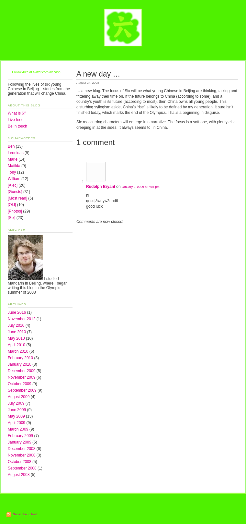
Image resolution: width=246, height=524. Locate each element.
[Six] (11, 217)
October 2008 (19, 461)
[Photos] (15, 211)
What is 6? (17, 113)
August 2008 (18, 474)
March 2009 (18, 429)
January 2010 (19, 364)
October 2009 (19, 384)
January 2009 (19, 442)
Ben (11, 146)
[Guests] (15, 191)
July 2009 (16, 403)
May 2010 (16, 338)
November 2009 (21, 377)
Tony (12, 172)
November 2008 (21, 455)
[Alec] (12, 185)
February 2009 (20, 435)
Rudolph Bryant (100, 186)
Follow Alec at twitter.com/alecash (36, 72)
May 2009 (16, 416)
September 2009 (22, 390)
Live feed (16, 119)
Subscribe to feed (25, 514)
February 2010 (20, 358)
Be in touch (17, 126)
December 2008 (21, 448)
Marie (12, 159)
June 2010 (17, 332)
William (14, 179)
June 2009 (17, 410)
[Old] (12, 204)
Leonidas (16, 153)
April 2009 (16, 422)
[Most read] (17, 198)
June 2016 (17, 312)
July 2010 (16, 325)
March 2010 (18, 351)
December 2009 (21, 371)
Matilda (14, 166)
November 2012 (21, 319)
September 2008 (22, 468)
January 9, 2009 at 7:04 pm (141, 187)
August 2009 (18, 397)
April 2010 (16, 345)
